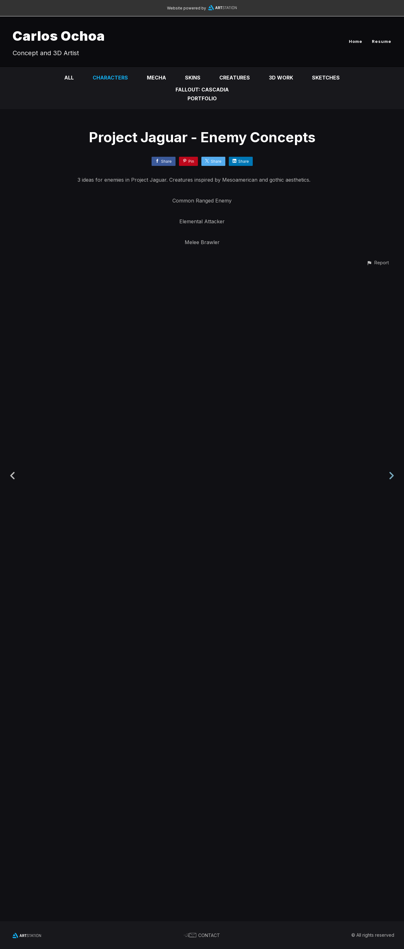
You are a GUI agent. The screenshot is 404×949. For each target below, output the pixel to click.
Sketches (326, 77)
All (69, 77)
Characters (110, 77)
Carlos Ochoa (59, 36)
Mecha (156, 77)
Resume (381, 41)
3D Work (281, 77)
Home (355, 41)
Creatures (234, 77)
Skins (192, 77)
